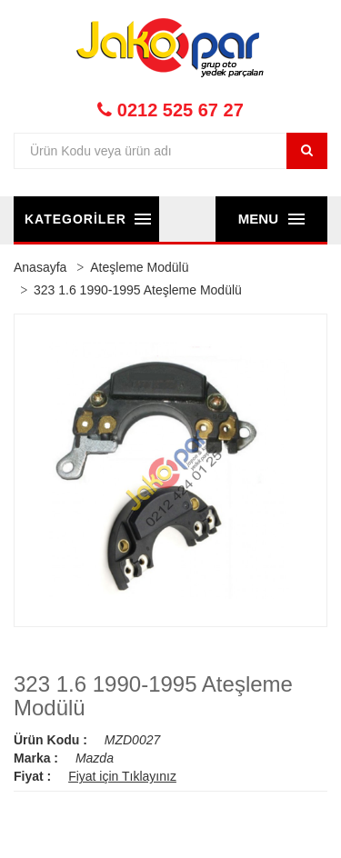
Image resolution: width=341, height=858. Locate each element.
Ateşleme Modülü (139, 267)
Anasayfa (40, 267)
